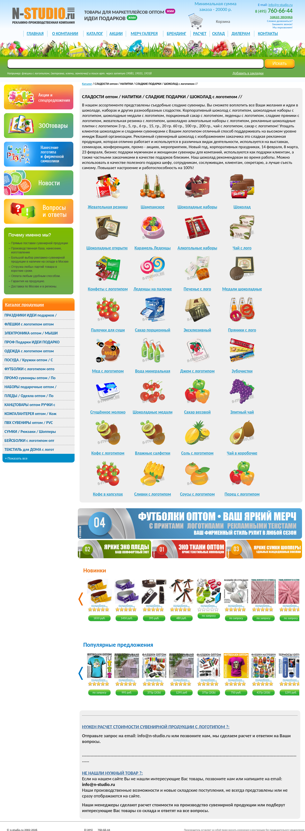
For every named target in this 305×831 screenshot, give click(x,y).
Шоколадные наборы (197, 207)
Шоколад (242, 207)
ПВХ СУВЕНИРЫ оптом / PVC (28, 422)
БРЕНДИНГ (176, 33)
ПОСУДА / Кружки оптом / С (28, 360)
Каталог (87, 84)
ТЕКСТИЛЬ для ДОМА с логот (29, 449)
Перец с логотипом (242, 494)
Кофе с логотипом (108, 453)
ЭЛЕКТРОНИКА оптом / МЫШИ (31, 333)
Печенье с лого (197, 289)
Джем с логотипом (197, 371)
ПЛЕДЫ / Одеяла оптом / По (28, 395)
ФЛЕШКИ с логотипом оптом (29, 324)
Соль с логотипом (197, 453)
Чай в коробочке (242, 453)
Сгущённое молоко (108, 412)
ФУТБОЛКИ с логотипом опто (29, 369)
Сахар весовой (197, 412)
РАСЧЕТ (199, 33)
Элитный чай (242, 412)
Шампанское (152, 207)
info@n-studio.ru (280, 5)
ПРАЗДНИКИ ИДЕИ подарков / (30, 315)
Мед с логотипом (108, 371)
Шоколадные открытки (108, 248)
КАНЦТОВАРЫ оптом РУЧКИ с (29, 404)
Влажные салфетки (152, 453)
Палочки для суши (108, 330)
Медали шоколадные (242, 289)
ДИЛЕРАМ (240, 33)
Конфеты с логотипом (108, 289)
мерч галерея (144, 33)
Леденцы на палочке (152, 289)
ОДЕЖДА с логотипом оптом (29, 351)
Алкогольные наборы (197, 248)
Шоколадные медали (153, 412)
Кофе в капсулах (108, 494)
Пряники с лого (242, 330)
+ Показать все (16, 458)
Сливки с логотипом (152, 494)
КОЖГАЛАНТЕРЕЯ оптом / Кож (30, 413)
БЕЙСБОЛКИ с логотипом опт (29, 440)
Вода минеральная (152, 371)
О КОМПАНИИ (65, 33)
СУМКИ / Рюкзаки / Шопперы (30, 431)
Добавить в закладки (248, 73)
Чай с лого (242, 248)
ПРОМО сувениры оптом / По (29, 377)
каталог (95, 33)
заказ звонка (281, 16)
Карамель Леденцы (152, 248)
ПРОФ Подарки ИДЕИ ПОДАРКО (31, 342)
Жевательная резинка (108, 207)
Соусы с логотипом (197, 494)
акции (116, 33)
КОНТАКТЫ (268, 33)
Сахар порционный (152, 330)
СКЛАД (218, 33)
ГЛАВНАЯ (35, 33)
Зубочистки (242, 371)
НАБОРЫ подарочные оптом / (30, 386)
